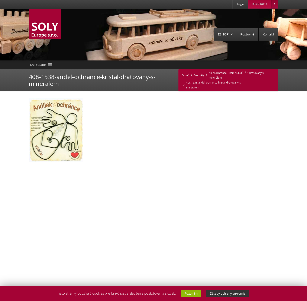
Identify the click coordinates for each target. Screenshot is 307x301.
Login (240, 4)
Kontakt (268, 34)
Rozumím (191, 293)
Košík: (265, 4)
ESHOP (225, 34)
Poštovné (247, 34)
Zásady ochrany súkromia (227, 293)
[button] (38, 64)
